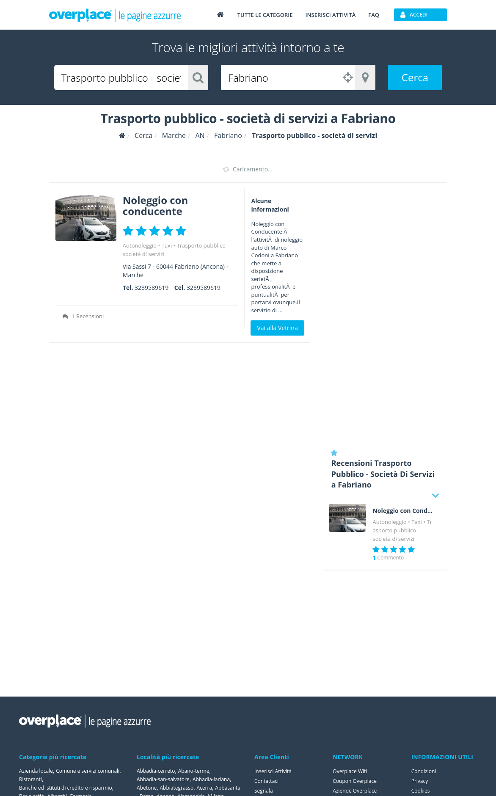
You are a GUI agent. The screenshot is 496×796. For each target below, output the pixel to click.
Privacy (419, 781)
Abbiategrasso (177, 787)
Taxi (167, 245)
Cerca (415, 77)
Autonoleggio (140, 245)
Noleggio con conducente (155, 205)
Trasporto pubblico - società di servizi (402, 530)
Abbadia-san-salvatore (163, 779)
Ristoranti (30, 779)
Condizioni (423, 771)
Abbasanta (227, 787)
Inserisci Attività (273, 771)
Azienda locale (36, 770)
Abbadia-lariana (211, 779)
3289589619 (151, 288)
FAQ (373, 15)
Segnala (263, 790)
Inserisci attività (330, 15)
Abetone (147, 787)
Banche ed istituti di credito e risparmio (65, 787)
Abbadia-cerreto (156, 770)
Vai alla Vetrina (277, 328)
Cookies (420, 790)
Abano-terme (193, 770)
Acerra (204, 787)
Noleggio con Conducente (403, 511)
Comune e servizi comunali (87, 770)
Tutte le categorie (265, 15)
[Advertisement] (385, 315)
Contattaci (266, 781)
